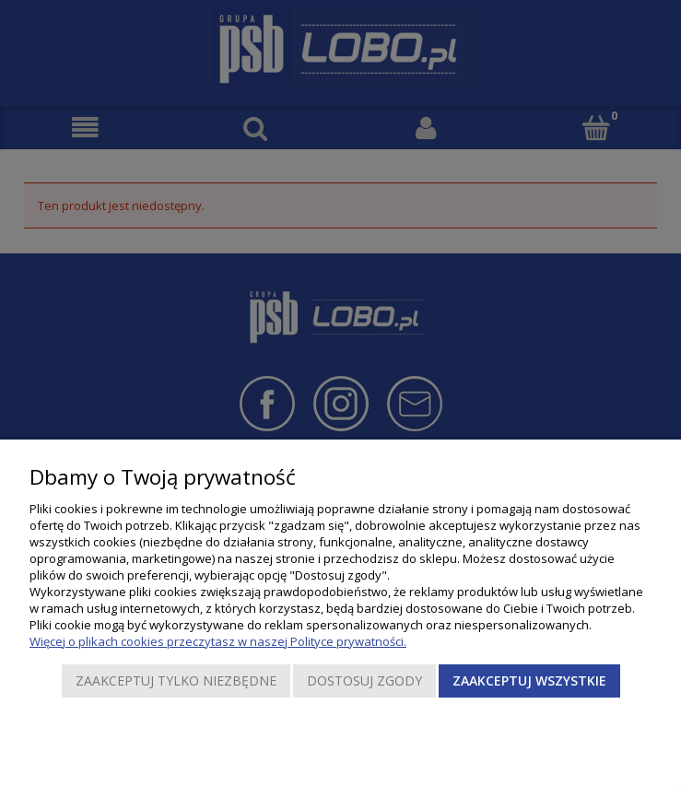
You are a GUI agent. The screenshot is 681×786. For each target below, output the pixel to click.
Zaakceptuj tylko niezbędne (176, 680)
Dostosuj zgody (364, 680)
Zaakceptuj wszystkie (529, 680)
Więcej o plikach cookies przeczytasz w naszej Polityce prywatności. (217, 641)
